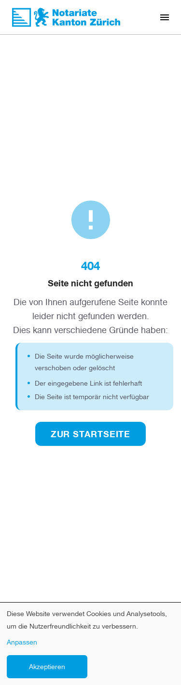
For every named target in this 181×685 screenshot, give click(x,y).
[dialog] (90, 644)
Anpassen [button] (22, 642)
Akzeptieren (47, 666)
